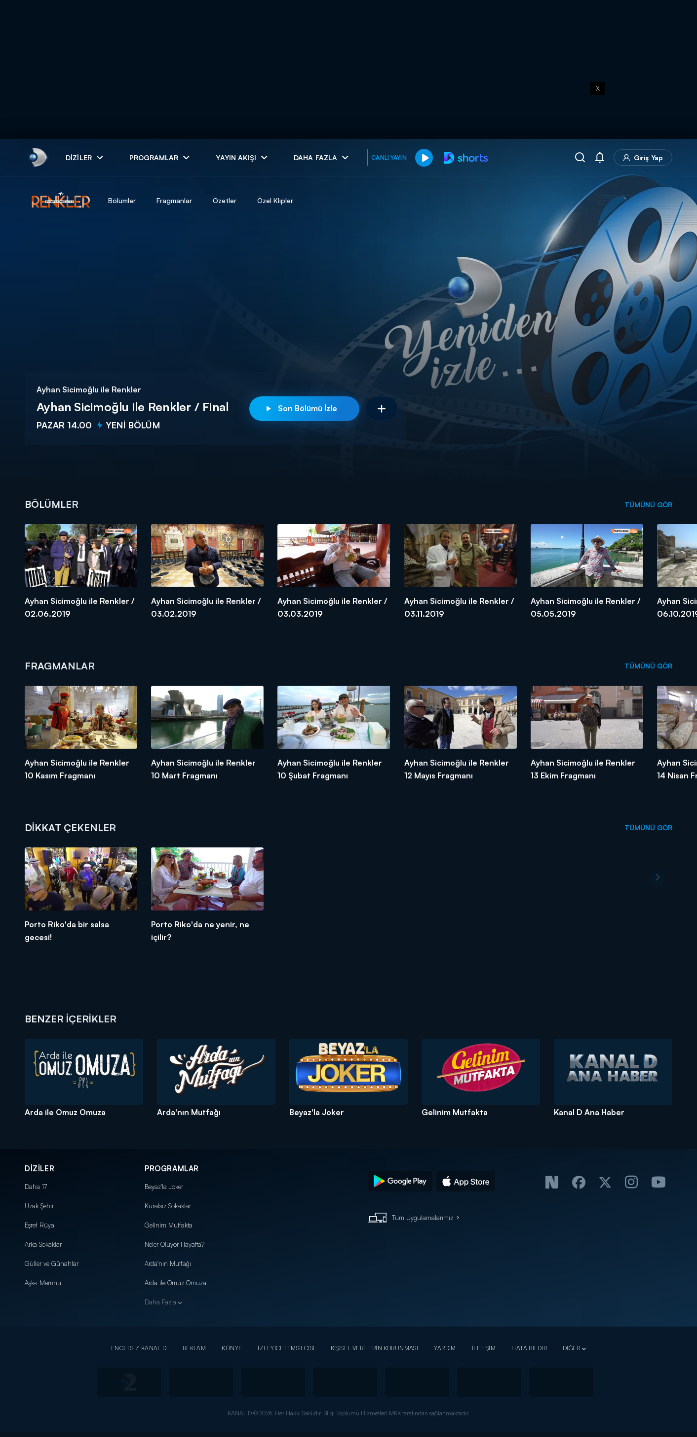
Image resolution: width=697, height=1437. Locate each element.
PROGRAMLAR (172, 1168)
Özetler (224, 200)
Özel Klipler (275, 200)
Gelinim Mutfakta (169, 1225)
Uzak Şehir (39, 1206)
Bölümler (122, 200)
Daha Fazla (160, 1302)
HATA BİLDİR (529, 1348)
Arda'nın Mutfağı (168, 1263)
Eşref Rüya (39, 1225)
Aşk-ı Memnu (43, 1283)
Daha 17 (36, 1187)
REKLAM (194, 1348)
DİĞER (571, 1348)
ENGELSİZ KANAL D (139, 1348)
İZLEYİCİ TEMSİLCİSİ (286, 1348)
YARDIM (445, 1348)
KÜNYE (232, 1348)
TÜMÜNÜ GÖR (648, 504)
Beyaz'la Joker (164, 1187)
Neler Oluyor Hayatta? (174, 1244)
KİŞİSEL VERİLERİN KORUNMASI (375, 1348)
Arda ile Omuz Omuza (175, 1283)
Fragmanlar (174, 200)
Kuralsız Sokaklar (168, 1206)
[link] (37, 157)
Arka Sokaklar (43, 1244)
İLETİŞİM (484, 1348)
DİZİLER (39, 1168)
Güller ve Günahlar (51, 1263)
